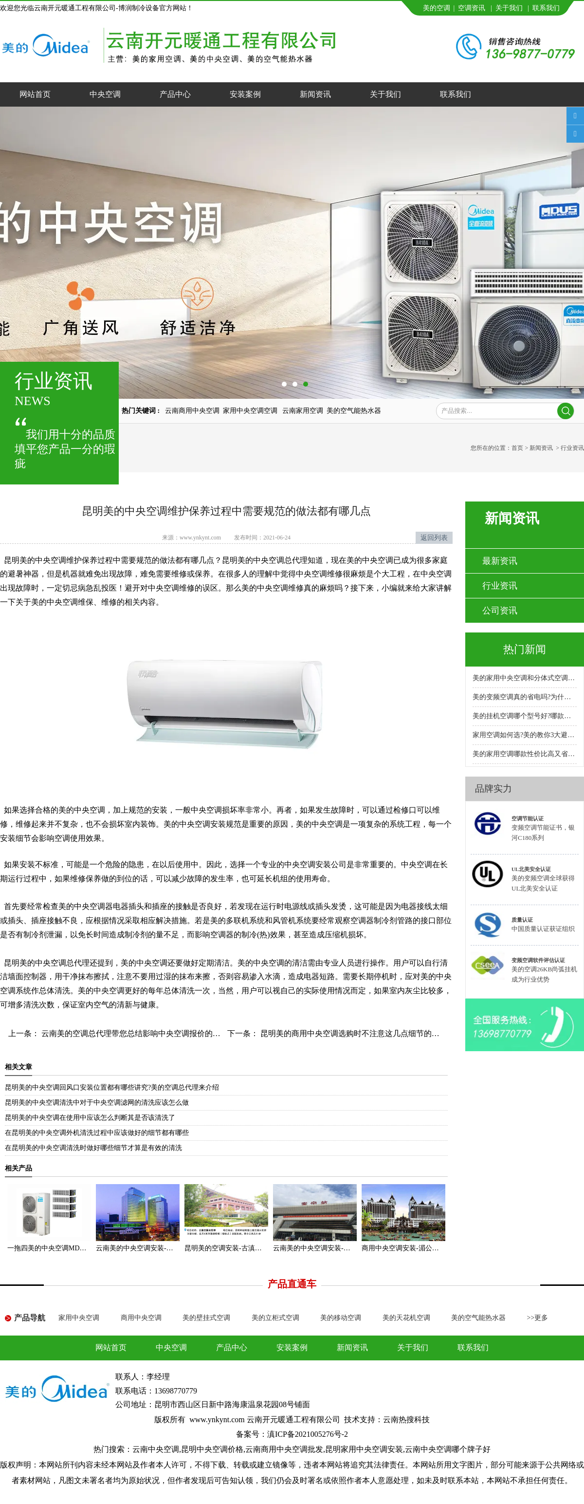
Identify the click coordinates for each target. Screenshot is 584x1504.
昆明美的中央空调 (35, 560)
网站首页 (35, 94)
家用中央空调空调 (251, 410)
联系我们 (546, 8)
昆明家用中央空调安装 (364, 1449)
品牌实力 (493, 788)
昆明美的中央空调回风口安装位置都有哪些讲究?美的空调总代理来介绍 (112, 1087)
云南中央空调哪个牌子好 (448, 1449)
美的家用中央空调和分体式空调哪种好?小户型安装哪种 (525, 678)
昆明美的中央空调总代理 (47, 963)
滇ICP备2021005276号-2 (307, 1434)
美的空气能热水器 (354, 410)
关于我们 (509, 8)
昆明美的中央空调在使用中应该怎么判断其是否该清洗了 (90, 1117)
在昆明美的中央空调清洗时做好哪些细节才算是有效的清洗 (93, 1147)
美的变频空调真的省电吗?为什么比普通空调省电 (525, 697)
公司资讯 (499, 610)
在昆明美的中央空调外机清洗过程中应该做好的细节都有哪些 (97, 1132)
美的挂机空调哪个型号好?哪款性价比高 (525, 716)
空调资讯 (471, 8)
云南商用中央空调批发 (284, 1449)
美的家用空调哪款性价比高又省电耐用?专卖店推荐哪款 (525, 754)
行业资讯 (499, 586)
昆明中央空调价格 (212, 1449)
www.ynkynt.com (200, 537)
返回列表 (434, 537)
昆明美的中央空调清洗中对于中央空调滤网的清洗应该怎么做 (97, 1102)
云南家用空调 (302, 410)
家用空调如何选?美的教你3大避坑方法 (525, 735)
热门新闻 (524, 649)
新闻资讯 (315, 94)
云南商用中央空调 (192, 410)
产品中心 (175, 94)
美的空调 (436, 8)
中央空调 (105, 94)
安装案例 (245, 94)
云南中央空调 (155, 1449)
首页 (517, 448)
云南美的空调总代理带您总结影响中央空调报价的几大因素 (141, 1033)
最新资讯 (499, 561)
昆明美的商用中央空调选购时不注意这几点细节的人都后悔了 (364, 1033)
